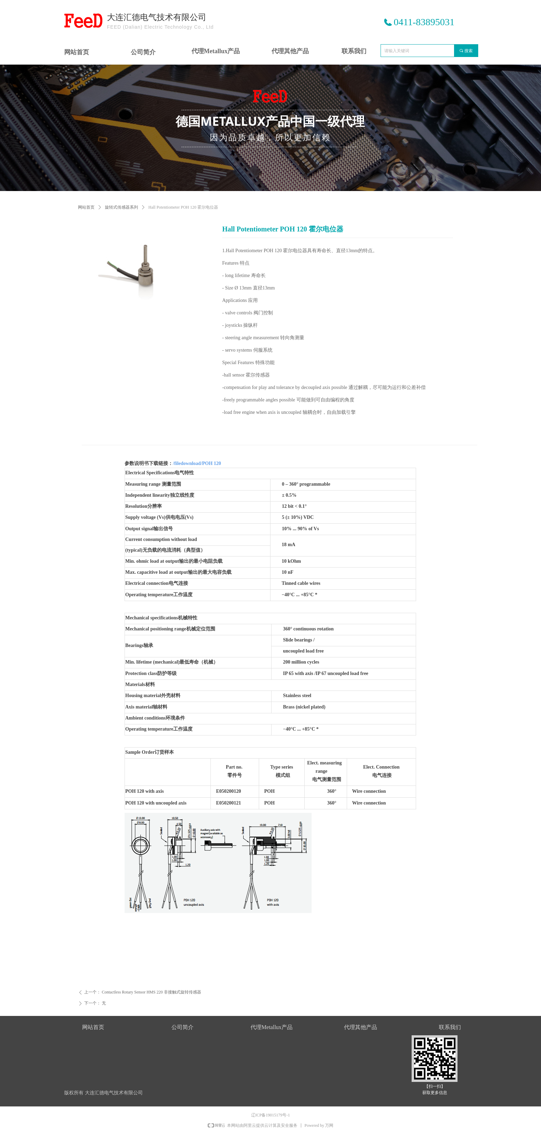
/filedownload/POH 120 (197, 463)
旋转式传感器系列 (121, 207)
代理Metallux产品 (215, 51)
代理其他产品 (290, 51)
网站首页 (86, 207)
